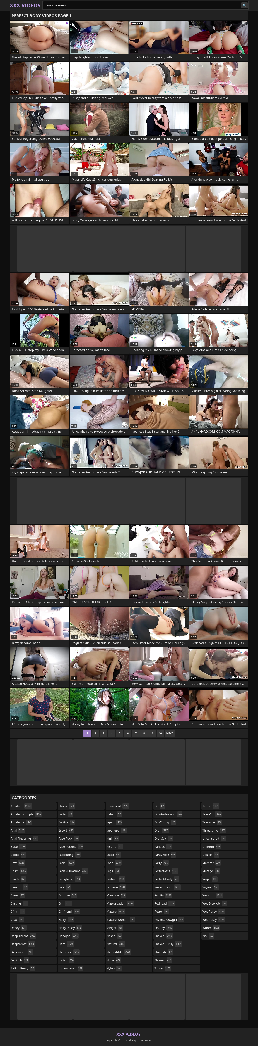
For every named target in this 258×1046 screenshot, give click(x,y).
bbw (18, 863)
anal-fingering (24, 838)
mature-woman (121, 919)
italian (114, 814)
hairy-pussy (70, 928)
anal (18, 830)
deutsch (20, 960)
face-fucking (71, 846)
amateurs (22, 822)
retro (161, 911)
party (161, 863)
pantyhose (165, 855)
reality (163, 895)
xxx (208, 936)
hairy (66, 919)
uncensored (214, 838)
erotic (66, 814)
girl (65, 903)
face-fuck (69, 838)
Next (169, 733)
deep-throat (23, 936)
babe (18, 846)
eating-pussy (23, 968)
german (68, 895)
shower (163, 960)
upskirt (210, 855)
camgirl (20, 887)
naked (114, 936)
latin (114, 863)
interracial (118, 806)
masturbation (120, 903)
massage (116, 895)
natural (116, 944)
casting (19, 903)
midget (115, 928)
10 (160, 733)
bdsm (19, 871)
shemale (163, 952)
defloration (22, 952)
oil (159, 806)
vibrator (211, 863)
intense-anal (71, 968)
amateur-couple (26, 814)
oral (161, 830)
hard (66, 944)
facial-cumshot (73, 871)
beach (18, 879)
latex (114, 855)
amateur (21, 806)
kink (113, 838)
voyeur (210, 887)
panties (163, 846)
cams (18, 895)
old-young (165, 822)
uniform (211, 846)
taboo (162, 968)
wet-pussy (213, 911)
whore (211, 928)
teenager (212, 822)
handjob (69, 936)
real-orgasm (167, 887)
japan (115, 822)
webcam (212, 895)
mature (116, 911)
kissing (115, 846)
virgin (210, 879)
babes (18, 855)
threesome (214, 830)
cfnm (18, 911)
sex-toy (163, 928)
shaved (163, 936)
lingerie (116, 887)
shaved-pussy (168, 944)
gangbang (70, 879)
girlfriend (69, 911)
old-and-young (168, 814)
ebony (67, 806)
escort (66, 830)
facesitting (70, 855)
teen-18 (212, 814)
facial (67, 863)
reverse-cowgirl (169, 919)
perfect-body (166, 879)
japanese (117, 830)
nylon (114, 968)
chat (17, 919)
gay (65, 887)
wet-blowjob (214, 903)
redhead (164, 903)
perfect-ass (166, 871)
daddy (19, 928)
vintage (211, 871)
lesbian (116, 879)
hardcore (69, 952)
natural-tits (119, 952)
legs (113, 871)
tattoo (210, 806)
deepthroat (23, 944)
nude (114, 960)
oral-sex (163, 838)
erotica (67, 822)
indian (66, 960)
